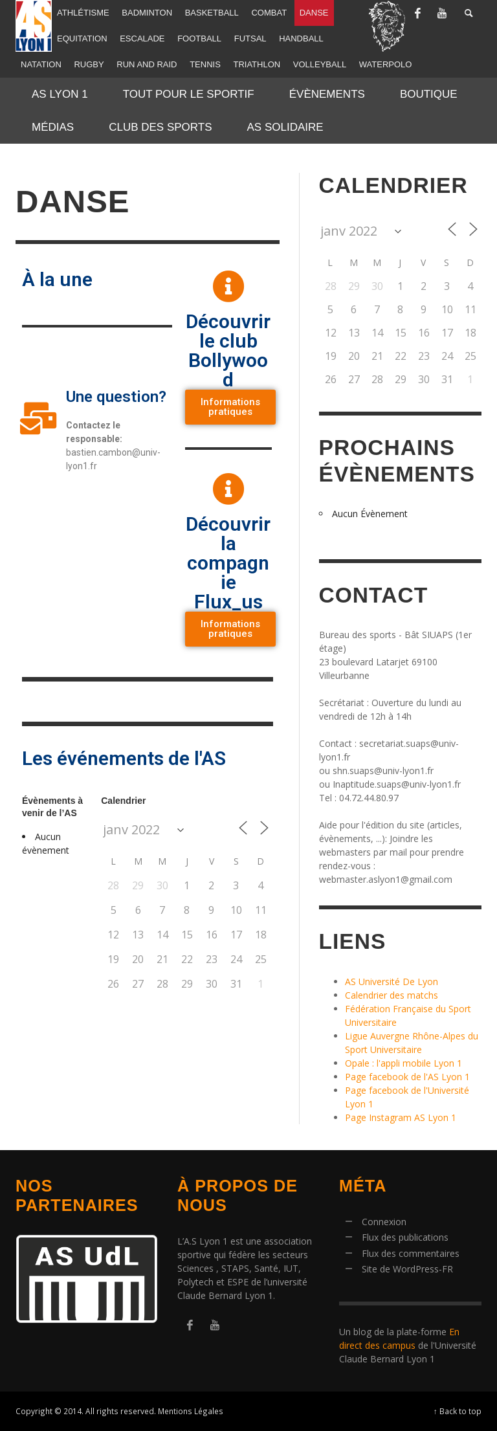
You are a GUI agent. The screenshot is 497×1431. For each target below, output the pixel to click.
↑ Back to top (457, 1411)
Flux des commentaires (410, 1253)
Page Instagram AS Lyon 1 (400, 1117)
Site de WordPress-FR (407, 1269)
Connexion (384, 1221)
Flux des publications (405, 1237)
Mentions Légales (190, 1411)
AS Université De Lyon (391, 981)
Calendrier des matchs (391, 995)
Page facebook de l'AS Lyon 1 (407, 1076)
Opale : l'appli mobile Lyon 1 (403, 1063)
